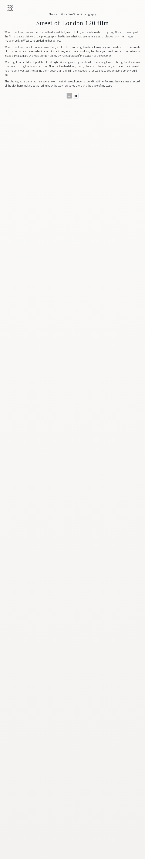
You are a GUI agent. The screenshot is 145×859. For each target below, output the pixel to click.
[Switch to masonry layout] (76, 96)
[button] (10, 8)
